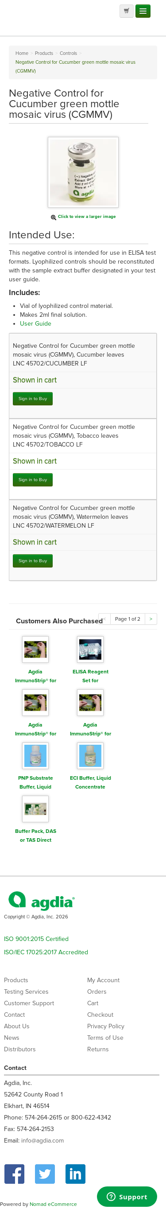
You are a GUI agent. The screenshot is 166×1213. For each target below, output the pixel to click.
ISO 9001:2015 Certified (36, 939)
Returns (98, 1049)
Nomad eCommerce (53, 1204)
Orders (97, 991)
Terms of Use (105, 1038)
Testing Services (26, 991)
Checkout (100, 1015)
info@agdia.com (42, 1140)
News (11, 1038)
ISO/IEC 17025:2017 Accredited (46, 952)
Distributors (20, 1049)
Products (16, 980)
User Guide (35, 323)
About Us (17, 1026)
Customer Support (29, 1003)
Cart (92, 1003)
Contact (14, 1015)
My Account (103, 980)
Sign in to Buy (33, 398)
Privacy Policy (105, 1026)
